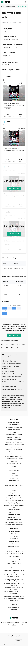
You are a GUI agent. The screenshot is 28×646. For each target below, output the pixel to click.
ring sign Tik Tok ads (8, 371)
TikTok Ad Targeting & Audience (14, 427)
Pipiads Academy (14, 544)
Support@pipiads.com (14, 607)
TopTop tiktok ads (8, 347)
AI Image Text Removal (14, 495)
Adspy (14, 473)
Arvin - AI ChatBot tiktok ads (19, 344)
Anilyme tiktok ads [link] (22, 6)
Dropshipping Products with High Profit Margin (14, 506)
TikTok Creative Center (14, 483)
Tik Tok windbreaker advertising (11, 364)
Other (23, 554)
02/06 (14, 559)
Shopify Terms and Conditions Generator (14, 452)
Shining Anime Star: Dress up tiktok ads (24, 344)
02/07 (8, 559)
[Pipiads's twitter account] (12, 636)
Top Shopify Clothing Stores (14, 519)
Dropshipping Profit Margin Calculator (14, 444)
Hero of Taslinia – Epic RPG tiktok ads (24, 347)
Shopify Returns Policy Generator (14, 456)
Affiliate (14, 466)
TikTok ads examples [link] (11, 6)
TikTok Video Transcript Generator (14, 485)
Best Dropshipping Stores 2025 (14, 498)
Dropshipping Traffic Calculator (14, 434)
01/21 (8, 561)
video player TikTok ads (9, 361)
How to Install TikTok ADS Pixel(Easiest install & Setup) (14, 599)
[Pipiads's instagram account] (19, 636)
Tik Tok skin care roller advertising (12, 374)
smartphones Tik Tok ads (9, 379)
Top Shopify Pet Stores (14, 514)
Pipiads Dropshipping (14, 503)
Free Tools (14, 461)
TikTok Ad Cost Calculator (14, 439)
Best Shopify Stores (14, 512)
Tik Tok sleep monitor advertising (11, 376)
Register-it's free (14, 188)
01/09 (8, 564)
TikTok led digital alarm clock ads (12, 389)
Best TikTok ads (14, 539)
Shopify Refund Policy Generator (14, 449)
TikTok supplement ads (9, 386)
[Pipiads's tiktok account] (16, 636)
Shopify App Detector (14, 432)
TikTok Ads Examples (14, 531)
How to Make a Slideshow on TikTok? (14, 596)
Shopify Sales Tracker (14, 422)
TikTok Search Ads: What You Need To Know (14, 571)
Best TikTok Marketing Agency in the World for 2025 (13, 588)
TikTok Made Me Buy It (14, 509)
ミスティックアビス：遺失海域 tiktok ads (3, 344)
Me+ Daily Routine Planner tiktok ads (3, 347)
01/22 (19, 559)
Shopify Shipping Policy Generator (14, 458)
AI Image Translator (14, 493)
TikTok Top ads (14, 536)
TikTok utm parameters (14, 424)
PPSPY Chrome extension (14, 463)
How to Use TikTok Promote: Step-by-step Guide (14, 584)
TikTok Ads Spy (14, 475)
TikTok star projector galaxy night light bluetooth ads (13, 383)
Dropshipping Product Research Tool (14, 500)
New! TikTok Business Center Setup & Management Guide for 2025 (14, 575)
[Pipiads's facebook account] (9, 636)
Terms (12, 640)
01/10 (19, 561)
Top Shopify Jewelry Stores (14, 517)
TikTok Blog (14, 534)
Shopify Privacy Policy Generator (14, 447)
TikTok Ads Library (14, 480)
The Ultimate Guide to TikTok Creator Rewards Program (14, 580)
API (14, 612)
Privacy (7, 640)
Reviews (14, 490)
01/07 (19, 564)
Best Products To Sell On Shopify (14, 522)
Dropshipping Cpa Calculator (14, 437)
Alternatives (14, 488)
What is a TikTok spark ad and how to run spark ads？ (14, 592)
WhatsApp (14, 609)
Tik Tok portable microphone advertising (10, 367)
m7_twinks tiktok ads (14, 347)
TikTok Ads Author (14, 541)
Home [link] (2, 6)
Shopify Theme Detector (14, 429)
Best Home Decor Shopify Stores (14, 524)
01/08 (14, 564)
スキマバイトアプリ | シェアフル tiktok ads (14, 344)
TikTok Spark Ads (14, 478)
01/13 (14, 561)
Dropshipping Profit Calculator (14, 442)
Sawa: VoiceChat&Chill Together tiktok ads (19, 347)
